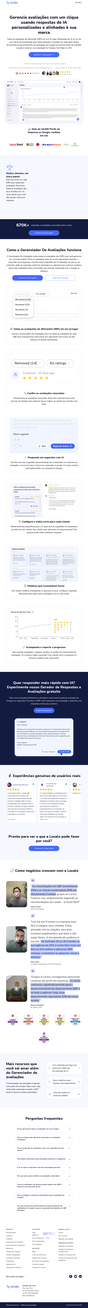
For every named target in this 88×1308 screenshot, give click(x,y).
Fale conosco (63, 1236)
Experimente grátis (44, 710)
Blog (33, 1252)
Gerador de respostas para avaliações (67, 1259)
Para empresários (38, 1241)
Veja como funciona (60, 278)
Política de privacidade (28, 1305)
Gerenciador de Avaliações (15, 1245)
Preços (60, 1233)
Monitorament (11, 1233)
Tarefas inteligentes (13, 1255)
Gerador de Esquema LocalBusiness (65, 1250)
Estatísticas (10, 1261)
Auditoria (9, 1236)
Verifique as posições (65, 1246)
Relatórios (9, 1248)
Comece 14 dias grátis (44, 54)
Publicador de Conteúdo (14, 1242)
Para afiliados (37, 1244)
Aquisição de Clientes (13, 1267)
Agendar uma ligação (65, 1239)
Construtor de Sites (13, 1258)
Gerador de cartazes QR (66, 1255)
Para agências (44, 1234)
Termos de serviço (12, 1305)
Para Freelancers (41, 1238)
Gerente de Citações (13, 1252)
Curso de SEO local (39, 1255)
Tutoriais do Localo (39, 1267)
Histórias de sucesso (39, 1258)
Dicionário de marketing (40, 1261)
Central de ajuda (38, 1264)
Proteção (9, 1239)
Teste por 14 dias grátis (44, 848)
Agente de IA (10, 1264)
